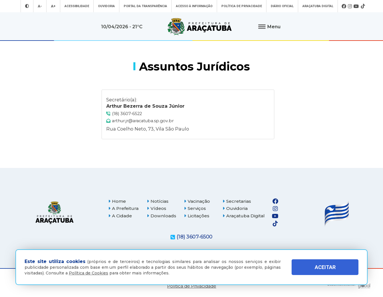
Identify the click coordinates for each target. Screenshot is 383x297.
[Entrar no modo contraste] (27, 6)
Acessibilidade (77, 6)
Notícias (158, 201)
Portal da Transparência (145, 6)
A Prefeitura (123, 208)
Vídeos (156, 208)
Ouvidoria (106, 6)
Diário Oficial (282, 6)
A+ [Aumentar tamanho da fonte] (53, 6)
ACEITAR (325, 267)
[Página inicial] (55, 212)
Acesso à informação (194, 6)
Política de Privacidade (241, 6)
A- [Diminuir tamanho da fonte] (40, 6)
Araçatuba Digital (317, 6)
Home (117, 201)
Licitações (196, 215)
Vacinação (197, 201)
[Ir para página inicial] (199, 26)
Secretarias (236, 201)
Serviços (195, 208)
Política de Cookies (88, 273)
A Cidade (120, 215)
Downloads (161, 215)
